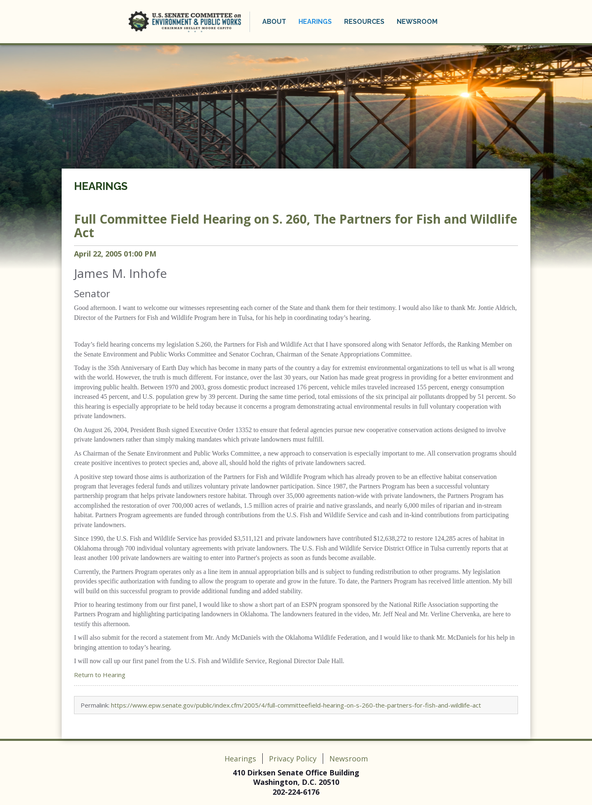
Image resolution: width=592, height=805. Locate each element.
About (274, 21)
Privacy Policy (293, 758)
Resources (364, 21)
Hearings (315, 21)
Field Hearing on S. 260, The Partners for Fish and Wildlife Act (295, 226)
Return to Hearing (99, 675)
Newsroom (417, 21)
